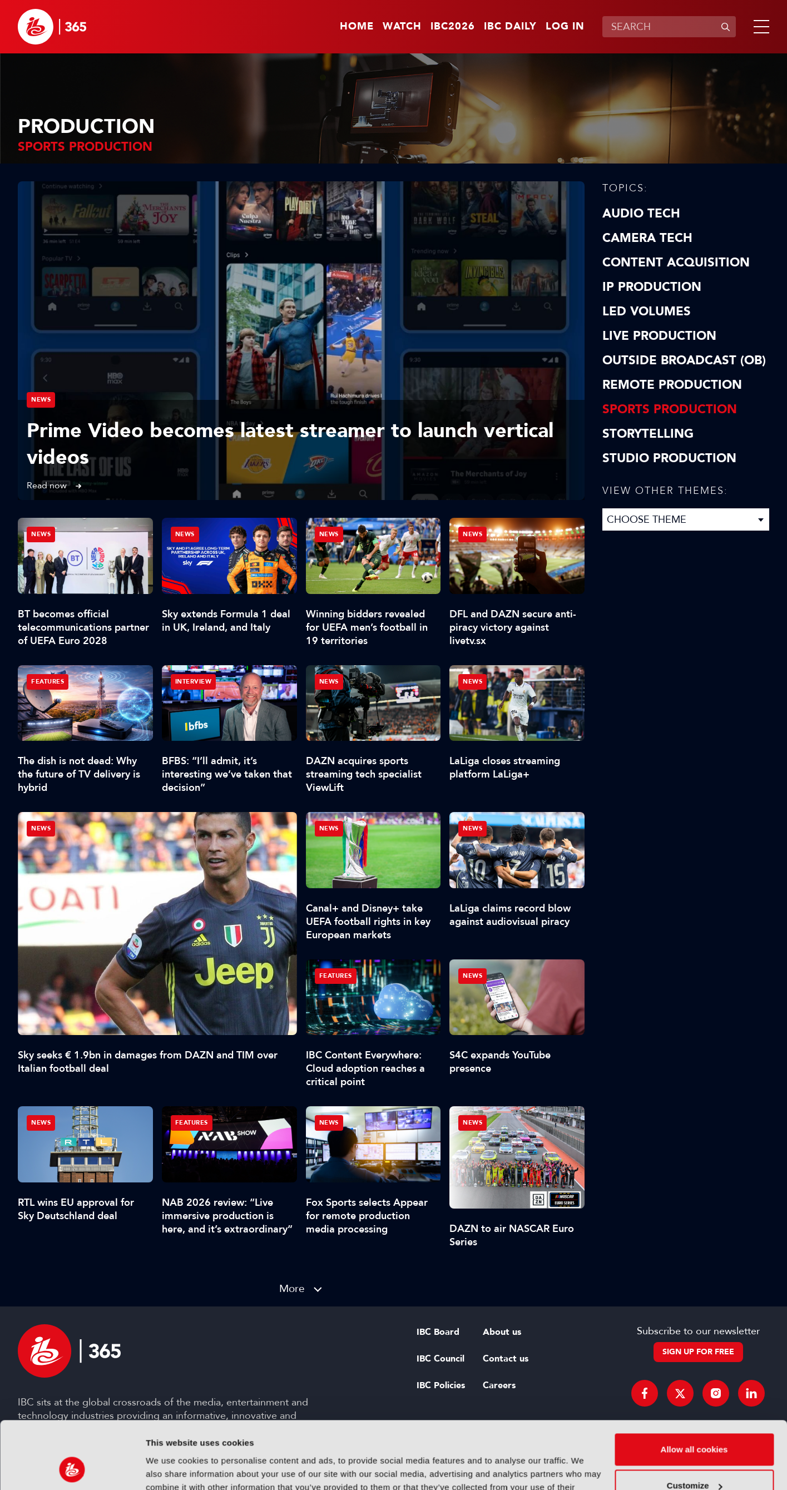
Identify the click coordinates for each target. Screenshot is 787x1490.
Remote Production (672, 385)
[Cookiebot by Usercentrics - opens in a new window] (72, 1468)
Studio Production (669, 458)
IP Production (651, 287)
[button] (759, 26)
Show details (171, 1468)
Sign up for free (698, 1352)
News (41, 399)
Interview (193, 681)
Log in (565, 26)
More (292, 1288)
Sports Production (669, 409)
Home (357, 26)
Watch (402, 26)
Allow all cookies (694, 1386)
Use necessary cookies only (694, 1459)
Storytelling (648, 433)
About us (502, 1332)
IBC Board (438, 1332)
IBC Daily (510, 26)
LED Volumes (646, 311)
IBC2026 (452, 26)
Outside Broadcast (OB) (684, 360)
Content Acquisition (676, 262)
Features (47, 681)
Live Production (659, 336)
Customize (694, 1422)
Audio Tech (641, 213)
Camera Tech (647, 238)
